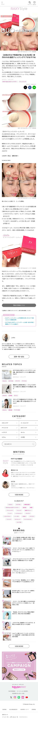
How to (4, 381)
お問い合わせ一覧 (14, 717)
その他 (23, 437)
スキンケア (11, 79)
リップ (9, 513)
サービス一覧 (5, 717)
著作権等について (25, 709)
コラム (4, 437)
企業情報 (4, 709)
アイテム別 (17, 410)
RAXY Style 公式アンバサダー (10, 81)
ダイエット (17, 519)
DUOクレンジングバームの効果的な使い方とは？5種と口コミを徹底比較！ (19, 319)
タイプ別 (19, 522)
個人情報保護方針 (13, 709)
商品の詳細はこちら (19, 305)
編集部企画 (26, 504)
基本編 (10, 410)
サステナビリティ (23, 717)
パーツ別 (16, 516)
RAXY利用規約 (12, 691)
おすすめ (11, 381)
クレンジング (22, 81)
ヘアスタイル (18, 513)
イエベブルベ (7, 516)
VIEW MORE (19, 495)
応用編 (10, 395)
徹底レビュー (28, 510)
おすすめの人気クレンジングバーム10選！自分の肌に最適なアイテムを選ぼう (19, 323)
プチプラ (17, 381)
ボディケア (24, 428)
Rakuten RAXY (10, 3)
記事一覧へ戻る (19, 356)
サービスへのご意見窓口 (22, 691)
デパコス (24, 381)
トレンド (19, 510)
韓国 (31, 507)
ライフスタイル (27, 519)
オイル (15, 395)
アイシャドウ (10, 510)
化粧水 (24, 516)
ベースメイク (24, 423)
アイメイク (5, 428)
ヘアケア (4, 432)
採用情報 (34, 709)
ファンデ (9, 519)
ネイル (23, 432)
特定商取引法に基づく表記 (18, 693)
